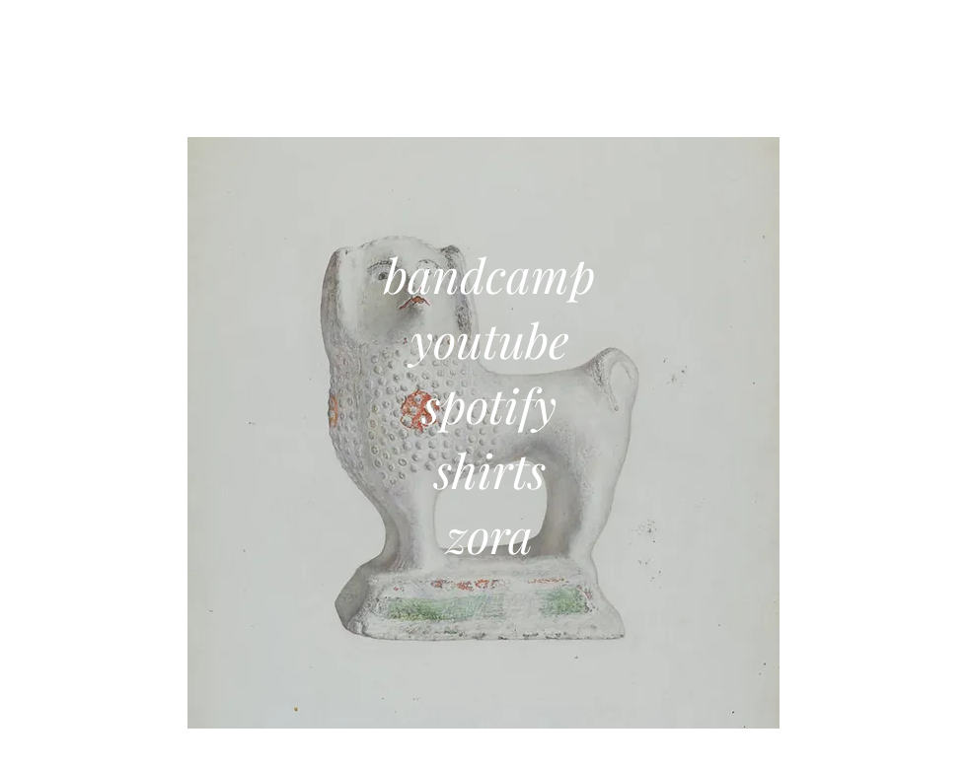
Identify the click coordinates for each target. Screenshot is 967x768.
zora (489, 534)
